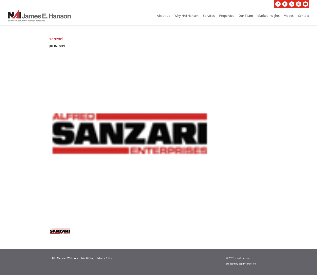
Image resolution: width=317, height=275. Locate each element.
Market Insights (268, 16)
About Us (163, 16)
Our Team (246, 16)
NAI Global (87, 258)
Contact (303, 16)
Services (209, 16)
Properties (226, 16)
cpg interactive (247, 263)
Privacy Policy (104, 258)
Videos (289, 16)
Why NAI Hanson (186, 16)
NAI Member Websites (65, 258)
